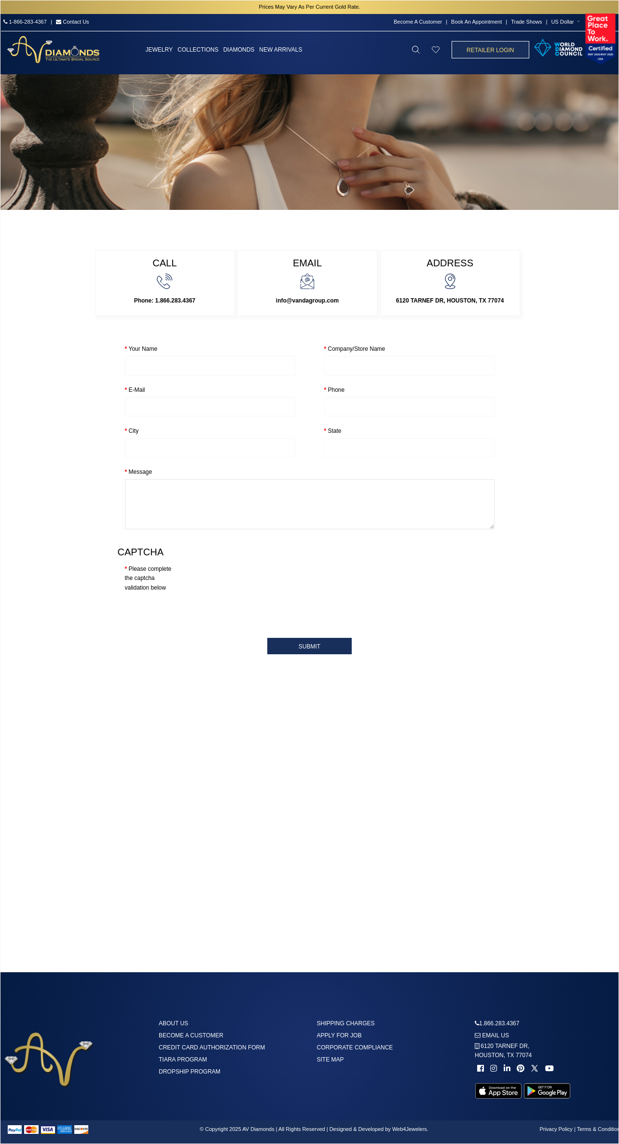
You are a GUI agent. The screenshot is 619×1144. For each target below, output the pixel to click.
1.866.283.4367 (499, 1023)
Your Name (143, 348)
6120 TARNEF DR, (503, 1051)
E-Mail (137, 389)
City (134, 430)
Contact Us (72, 22)
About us (173, 1023)
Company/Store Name (356, 348)
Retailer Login (490, 50)
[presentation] (198, 611)
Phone (336, 389)
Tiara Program (183, 1059)
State (335, 430)
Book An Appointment (476, 22)
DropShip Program (189, 1071)
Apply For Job (339, 1035)
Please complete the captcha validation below (148, 578)
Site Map (330, 1059)
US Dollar (562, 22)
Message (140, 472)
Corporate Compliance (355, 1047)
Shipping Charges (346, 1023)
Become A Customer (418, 22)
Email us (492, 1035)
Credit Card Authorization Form (212, 1047)
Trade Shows (526, 22)
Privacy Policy (555, 1129)
